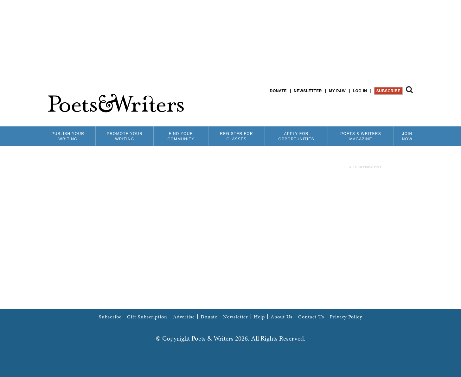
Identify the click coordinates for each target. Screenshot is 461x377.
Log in (360, 91)
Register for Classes (236, 136)
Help (259, 316)
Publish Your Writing (68, 136)
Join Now (407, 136)
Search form (409, 89)
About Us (281, 316)
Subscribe (388, 91)
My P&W (337, 91)
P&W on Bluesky (398, 107)
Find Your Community (181, 136)
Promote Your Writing (125, 136)
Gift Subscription (147, 316)
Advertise (184, 316)
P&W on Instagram (408, 107)
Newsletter (308, 91)
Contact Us (311, 316)
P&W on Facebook (387, 107)
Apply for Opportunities (296, 136)
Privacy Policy (346, 316)
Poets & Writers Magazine (360, 136)
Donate (278, 91)
